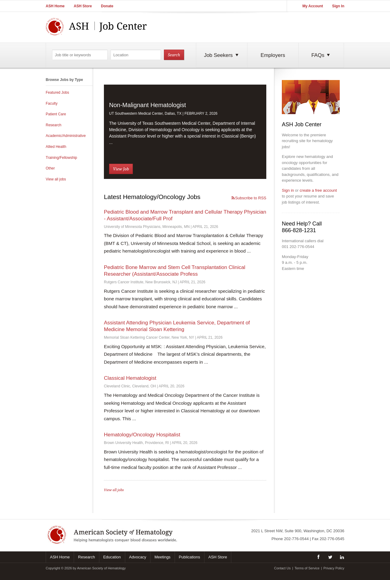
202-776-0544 (296, 538)
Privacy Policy (334, 568)
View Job (121, 169)
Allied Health (56, 147)
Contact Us (282, 568)
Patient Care (56, 114)
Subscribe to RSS (248, 198)
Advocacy (137, 557)
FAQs (321, 55)
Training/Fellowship (61, 157)
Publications (189, 557)
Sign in (288, 190)
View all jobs (56, 179)
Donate (107, 6)
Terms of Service (307, 568)
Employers (273, 55)
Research (53, 125)
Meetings (162, 557)
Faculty (52, 103)
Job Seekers (221, 55)
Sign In (338, 6)
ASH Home (55, 6)
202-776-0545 (332, 538)
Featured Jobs (57, 92)
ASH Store (83, 6)
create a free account (318, 190)
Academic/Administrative (66, 136)
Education (112, 557)
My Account (312, 6)
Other (50, 168)
